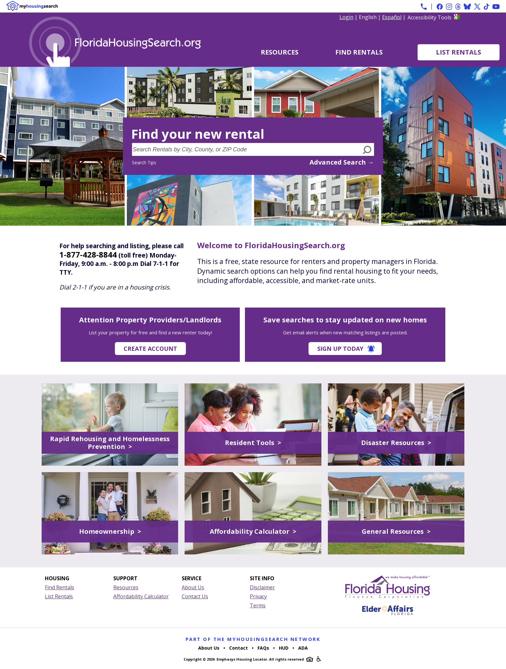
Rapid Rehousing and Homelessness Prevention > (110, 442)
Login (346, 17)
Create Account (150, 348)
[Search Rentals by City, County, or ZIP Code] (246, 149)
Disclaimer (262, 587)
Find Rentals (359, 52)
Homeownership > (110, 531)
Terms (258, 605)
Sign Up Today (340, 348)
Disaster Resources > (396, 442)
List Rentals (458, 52)
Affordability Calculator (141, 596)
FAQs (263, 648)
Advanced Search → (341, 162)
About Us (193, 587)
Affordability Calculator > (253, 531)
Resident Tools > (253, 442)
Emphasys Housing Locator (242, 659)
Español (391, 17)
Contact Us (195, 596)
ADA (303, 648)
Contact (238, 648)
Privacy (258, 596)
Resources (280, 52)
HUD (283, 648)
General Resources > (396, 531)
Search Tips (144, 162)
